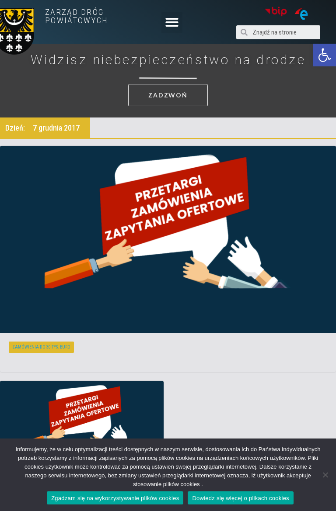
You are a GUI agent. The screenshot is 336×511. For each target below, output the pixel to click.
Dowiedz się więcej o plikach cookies (240, 498)
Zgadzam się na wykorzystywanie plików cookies (115, 498)
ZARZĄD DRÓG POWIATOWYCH (76, 16)
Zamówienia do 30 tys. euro (41, 347)
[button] (324, 55)
